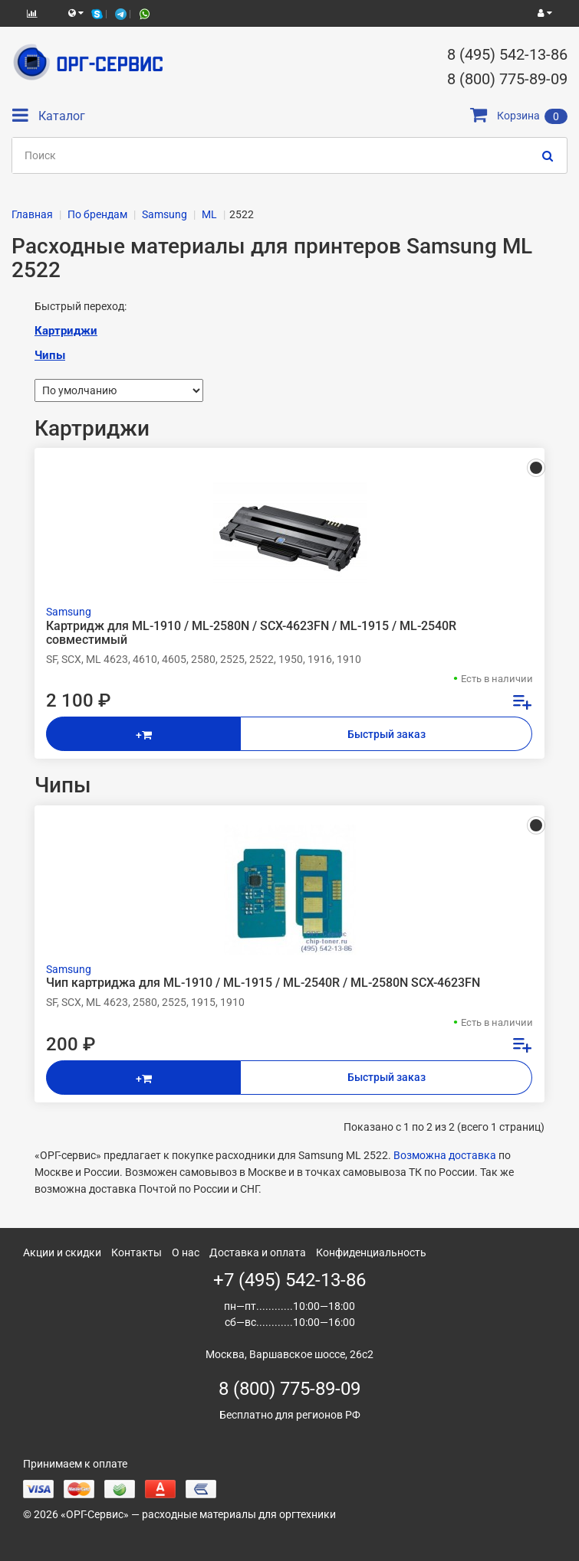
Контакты (136, 1252)
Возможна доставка (444, 1155)
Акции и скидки (62, 1252)
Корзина (518, 115)
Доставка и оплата (257, 1252)
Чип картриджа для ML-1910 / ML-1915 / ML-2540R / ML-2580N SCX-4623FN (263, 983)
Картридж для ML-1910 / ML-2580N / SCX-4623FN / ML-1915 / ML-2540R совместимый (251, 633)
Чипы (50, 355)
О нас (185, 1252)
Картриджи (66, 331)
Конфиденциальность (371, 1252)
